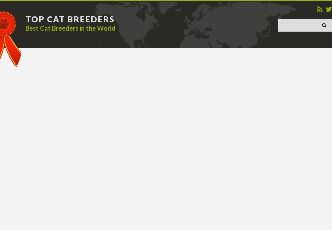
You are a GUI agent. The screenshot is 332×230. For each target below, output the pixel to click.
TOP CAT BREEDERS (70, 19)
